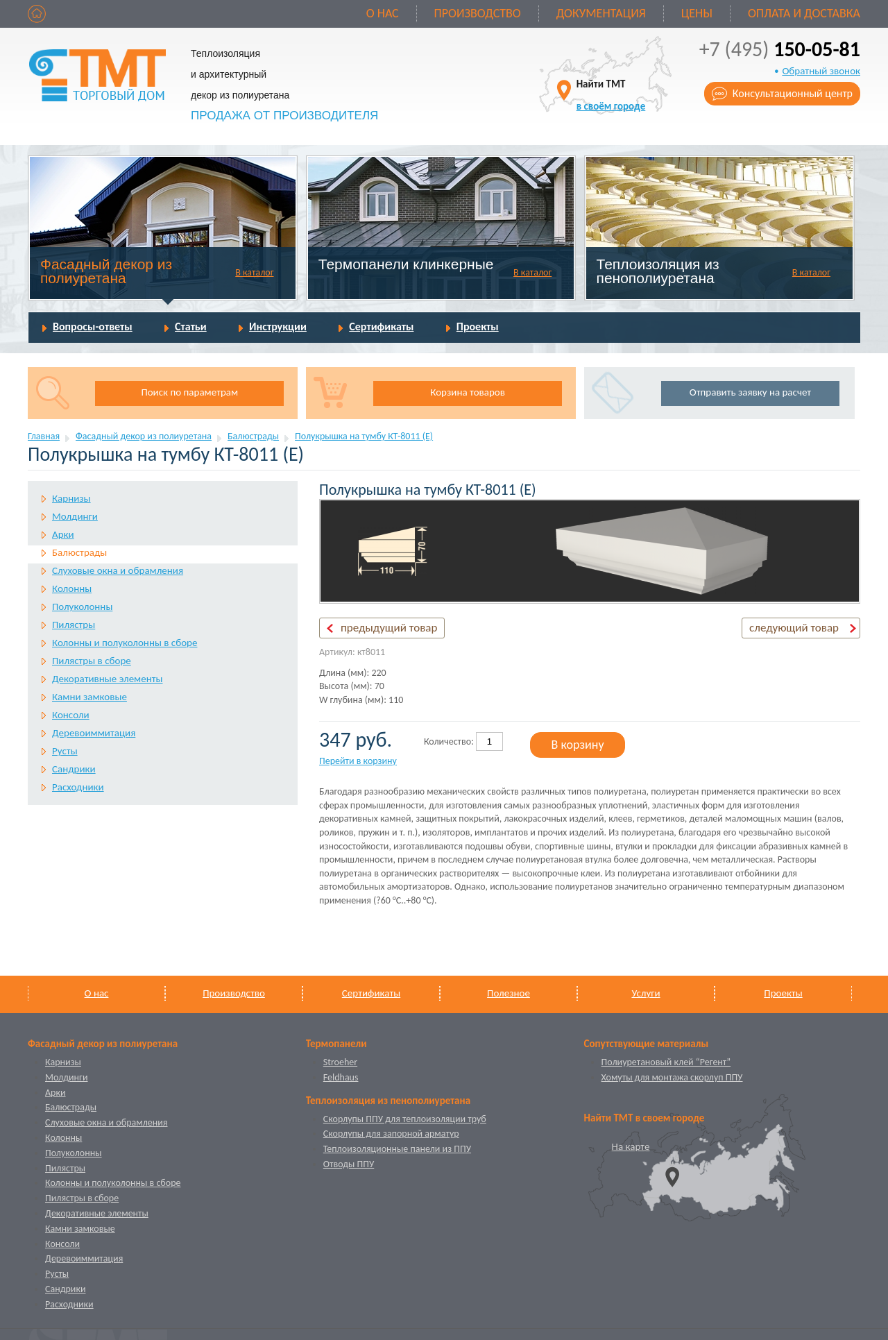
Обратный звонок (821, 71)
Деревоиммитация (93, 733)
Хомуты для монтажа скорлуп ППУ (672, 1077)
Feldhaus (341, 1077)
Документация (601, 13)
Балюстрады (253, 436)
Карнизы (71, 498)
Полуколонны (82, 606)
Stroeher (340, 1062)
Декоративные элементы (107, 678)
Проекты (477, 326)
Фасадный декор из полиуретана (106, 271)
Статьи (191, 326)
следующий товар (794, 627)
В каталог (254, 272)
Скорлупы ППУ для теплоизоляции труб (404, 1119)
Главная (44, 436)
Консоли (70, 715)
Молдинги (75, 516)
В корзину (578, 744)
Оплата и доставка (804, 13)
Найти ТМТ (611, 95)
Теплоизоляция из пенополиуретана (658, 271)
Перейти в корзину (358, 761)
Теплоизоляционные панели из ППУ (397, 1149)
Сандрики (74, 769)
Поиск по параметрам (189, 392)
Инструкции (278, 326)
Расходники (78, 787)
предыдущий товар (389, 627)
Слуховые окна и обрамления (117, 570)
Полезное (508, 993)
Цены (696, 13)
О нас (382, 13)
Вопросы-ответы (93, 326)
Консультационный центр (793, 93)
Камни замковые (89, 696)
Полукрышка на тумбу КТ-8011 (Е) (364, 436)
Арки (63, 534)
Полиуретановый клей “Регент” (666, 1062)
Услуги (645, 993)
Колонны (72, 588)
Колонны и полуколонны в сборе (124, 642)
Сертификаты (381, 326)
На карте (631, 1146)
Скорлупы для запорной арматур (391, 1133)
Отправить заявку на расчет (750, 392)
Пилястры (73, 624)
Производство (477, 13)
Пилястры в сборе (91, 660)
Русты (65, 751)
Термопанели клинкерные (406, 264)
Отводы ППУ (348, 1164)
